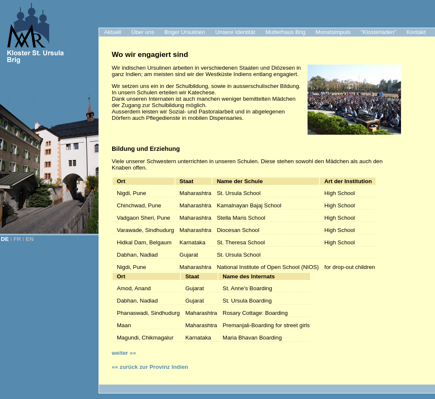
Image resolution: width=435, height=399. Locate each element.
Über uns (142, 32)
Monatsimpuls (333, 32)
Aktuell (112, 32)
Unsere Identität (235, 32)
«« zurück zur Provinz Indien (150, 367)
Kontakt (416, 32)
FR (17, 239)
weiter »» (124, 353)
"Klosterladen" (378, 32)
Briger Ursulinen (184, 32)
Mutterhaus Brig (285, 32)
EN (30, 239)
